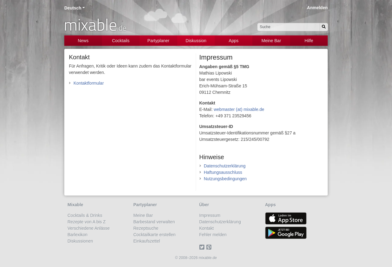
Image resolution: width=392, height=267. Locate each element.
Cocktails (121, 40)
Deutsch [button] (72, 7)
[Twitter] (202, 247)
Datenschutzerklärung (225, 165)
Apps (234, 40)
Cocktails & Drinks (85, 215)
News (83, 40)
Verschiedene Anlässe (89, 228)
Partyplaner (158, 40)
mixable (95, 24)
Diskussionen (80, 241)
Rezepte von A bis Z (87, 221)
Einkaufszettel (147, 241)
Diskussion (196, 40)
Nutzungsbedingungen (225, 178)
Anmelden (317, 7)
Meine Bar (271, 40)
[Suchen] (323, 27)
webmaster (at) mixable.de (239, 109)
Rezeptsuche (146, 228)
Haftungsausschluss (223, 172)
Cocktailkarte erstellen (155, 234)
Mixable (75, 204)
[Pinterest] (209, 247)
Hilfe (309, 40)
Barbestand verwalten (154, 221)
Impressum (210, 215)
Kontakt (206, 228)
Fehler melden (213, 234)
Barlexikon (78, 234)
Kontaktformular (89, 83)
